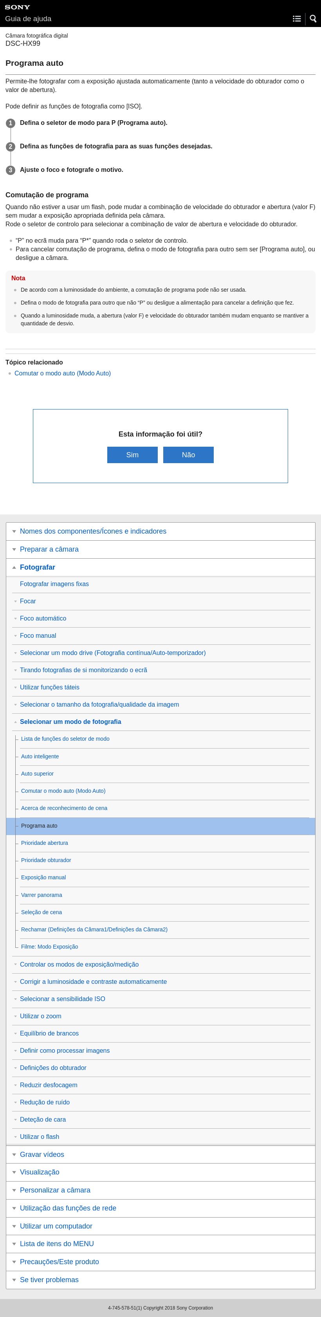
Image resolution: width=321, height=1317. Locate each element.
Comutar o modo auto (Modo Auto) (62, 373)
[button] (313, 18)
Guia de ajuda (28, 18)
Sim (132, 455)
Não (188, 455)
